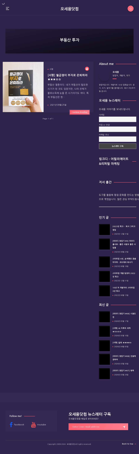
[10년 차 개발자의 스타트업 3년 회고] (104, 290)
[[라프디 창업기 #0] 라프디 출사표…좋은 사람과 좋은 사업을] (104, 244)
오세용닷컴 (69, 9)
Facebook (17, 425)
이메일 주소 (104, 135)
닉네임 (102, 115)
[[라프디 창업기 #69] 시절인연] (104, 316)
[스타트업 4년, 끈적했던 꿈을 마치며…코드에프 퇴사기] (104, 261)
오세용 (116, 72)
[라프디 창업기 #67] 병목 (123, 371)
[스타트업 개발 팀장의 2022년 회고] (104, 276)
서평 (51, 69)
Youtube (38, 425)
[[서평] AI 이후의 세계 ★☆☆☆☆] (104, 331)
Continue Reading (79, 112)
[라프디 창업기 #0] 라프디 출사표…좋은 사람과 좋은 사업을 (124, 244)
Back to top (129, 444)
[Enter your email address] (98, 426)
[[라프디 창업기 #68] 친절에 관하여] (104, 359)
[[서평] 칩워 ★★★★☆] (104, 345)
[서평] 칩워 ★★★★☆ (122, 343)
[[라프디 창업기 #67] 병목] (104, 373)
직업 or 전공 (104, 125)
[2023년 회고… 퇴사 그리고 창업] (104, 229)
